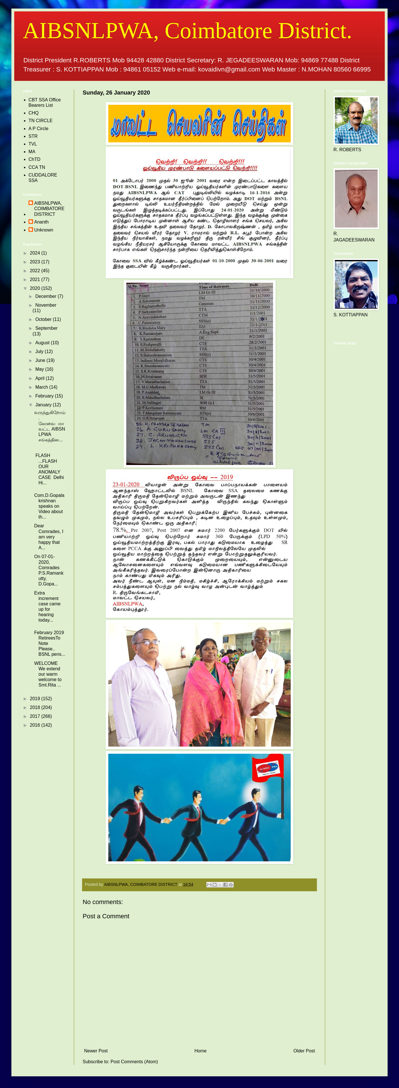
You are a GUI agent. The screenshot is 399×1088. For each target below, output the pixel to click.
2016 (35, 725)
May (40, 369)
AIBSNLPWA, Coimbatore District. (187, 30)
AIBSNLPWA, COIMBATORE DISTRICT (49, 208)
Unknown (43, 230)
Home (200, 1050)
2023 (35, 261)
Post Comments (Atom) (134, 1061)
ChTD (34, 159)
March (42, 387)
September (46, 328)
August (43, 342)
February (45, 396)
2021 (35, 279)
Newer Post (96, 1050)
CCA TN (36, 167)
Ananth (41, 222)
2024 (35, 253)
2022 (35, 270)
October (44, 319)
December (46, 296)
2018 (35, 707)
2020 (35, 288)
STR (33, 136)
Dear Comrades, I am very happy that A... (48, 536)
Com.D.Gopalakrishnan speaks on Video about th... (49, 506)
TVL (32, 144)
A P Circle (38, 128)
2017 (35, 716)
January (44, 404)
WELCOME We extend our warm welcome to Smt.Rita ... (48, 674)
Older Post (304, 1050)
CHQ (33, 112)
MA (31, 151)
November (45, 305)
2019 (35, 698)
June (40, 360)
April (40, 378)
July (40, 351)
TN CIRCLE (40, 120)
